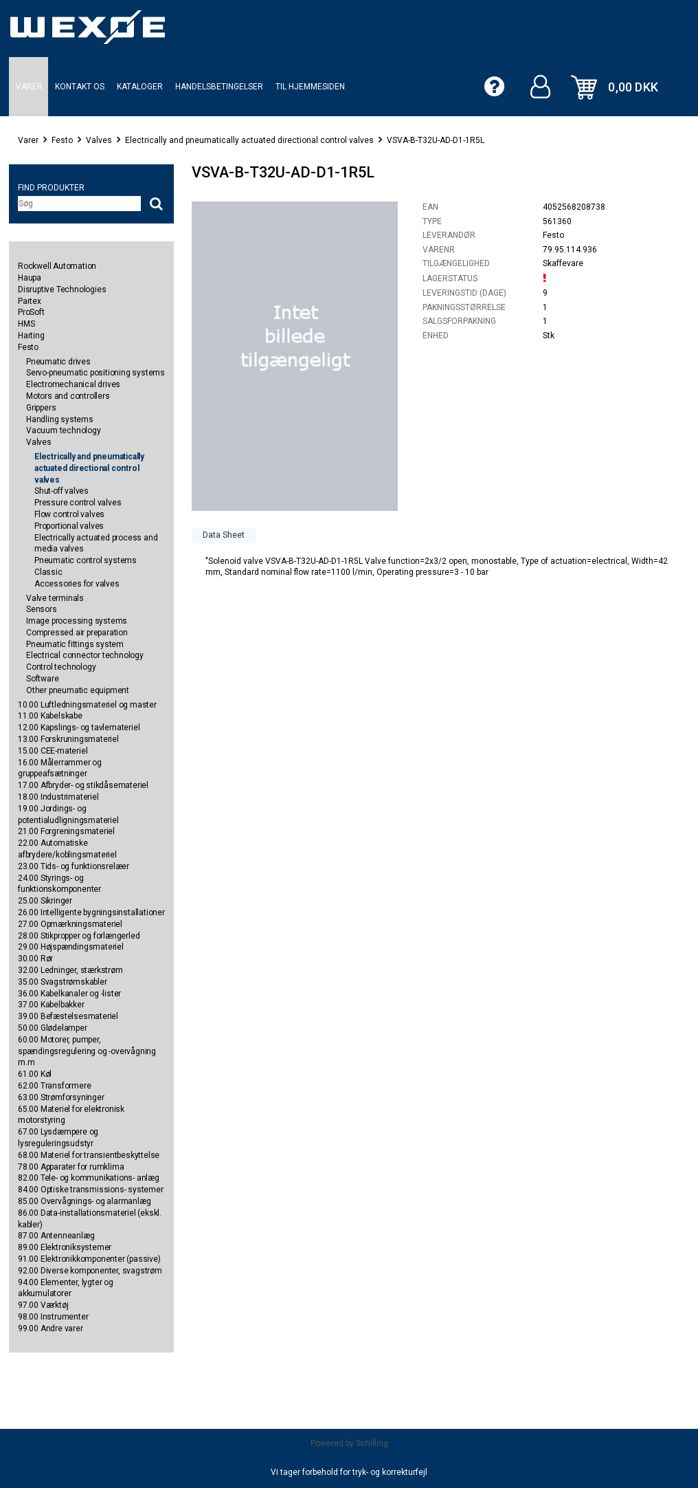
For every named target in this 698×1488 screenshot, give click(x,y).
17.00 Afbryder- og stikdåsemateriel (83, 785)
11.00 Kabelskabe (50, 716)
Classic (48, 572)
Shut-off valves (61, 491)
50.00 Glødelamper (52, 1028)
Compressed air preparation (77, 632)
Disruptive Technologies (62, 289)
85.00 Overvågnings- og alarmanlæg (84, 1201)
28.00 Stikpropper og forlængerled (78, 936)
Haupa (29, 278)
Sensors (41, 609)
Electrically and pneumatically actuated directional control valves (249, 140)
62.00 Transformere (54, 1086)
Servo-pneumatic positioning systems (95, 373)
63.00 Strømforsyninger (61, 1097)
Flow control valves (69, 514)
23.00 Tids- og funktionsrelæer (73, 866)
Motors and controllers (68, 396)
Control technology (60, 667)
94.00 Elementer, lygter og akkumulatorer (65, 1288)
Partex (29, 301)
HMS (26, 324)
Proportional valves (69, 526)
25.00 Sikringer (45, 901)
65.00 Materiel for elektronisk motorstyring (71, 1115)
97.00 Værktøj (43, 1305)
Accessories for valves (77, 584)
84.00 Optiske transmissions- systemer (91, 1189)
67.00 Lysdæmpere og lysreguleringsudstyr (58, 1137)
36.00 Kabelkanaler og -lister (69, 993)
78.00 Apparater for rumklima (71, 1167)
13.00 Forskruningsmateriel (68, 739)
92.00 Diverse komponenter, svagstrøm (90, 1271)
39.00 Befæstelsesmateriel (68, 1016)
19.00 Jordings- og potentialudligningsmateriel (68, 814)
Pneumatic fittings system (75, 644)
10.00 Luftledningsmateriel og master (87, 705)
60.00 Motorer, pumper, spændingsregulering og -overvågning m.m (87, 1051)
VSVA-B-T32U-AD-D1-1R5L (435, 140)
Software (42, 678)
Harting (31, 335)
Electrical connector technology (85, 655)
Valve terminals (55, 598)
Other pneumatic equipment (77, 690)
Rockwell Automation (57, 266)
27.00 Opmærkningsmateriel (70, 924)
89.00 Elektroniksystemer (64, 1247)
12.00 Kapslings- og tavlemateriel (78, 727)
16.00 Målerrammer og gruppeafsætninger (60, 768)
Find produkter (51, 188)
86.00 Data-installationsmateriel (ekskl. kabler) (89, 1218)
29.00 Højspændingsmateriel (71, 947)
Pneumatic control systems (85, 560)
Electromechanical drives (73, 384)
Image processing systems (76, 621)
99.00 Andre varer (50, 1328)
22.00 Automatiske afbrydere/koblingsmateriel (67, 849)
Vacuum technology (63, 430)
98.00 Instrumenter (53, 1317)
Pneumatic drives (58, 361)
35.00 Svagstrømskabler (62, 982)
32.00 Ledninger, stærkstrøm (70, 970)
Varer (28, 140)
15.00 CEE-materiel (52, 751)
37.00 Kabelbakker (51, 1004)
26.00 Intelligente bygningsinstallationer (91, 912)
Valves (99, 140)
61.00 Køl (35, 1074)
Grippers (41, 408)
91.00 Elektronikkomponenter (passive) (89, 1259)
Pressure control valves (77, 502)
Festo (62, 140)
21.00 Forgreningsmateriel (66, 831)
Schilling (372, 1443)
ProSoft (31, 312)
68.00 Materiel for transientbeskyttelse (88, 1155)
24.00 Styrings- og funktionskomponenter (59, 884)
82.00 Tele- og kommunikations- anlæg (88, 1178)
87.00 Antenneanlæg (56, 1235)
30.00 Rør (35, 958)
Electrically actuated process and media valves (95, 543)
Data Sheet (224, 535)
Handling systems (59, 419)
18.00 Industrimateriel (58, 797)
